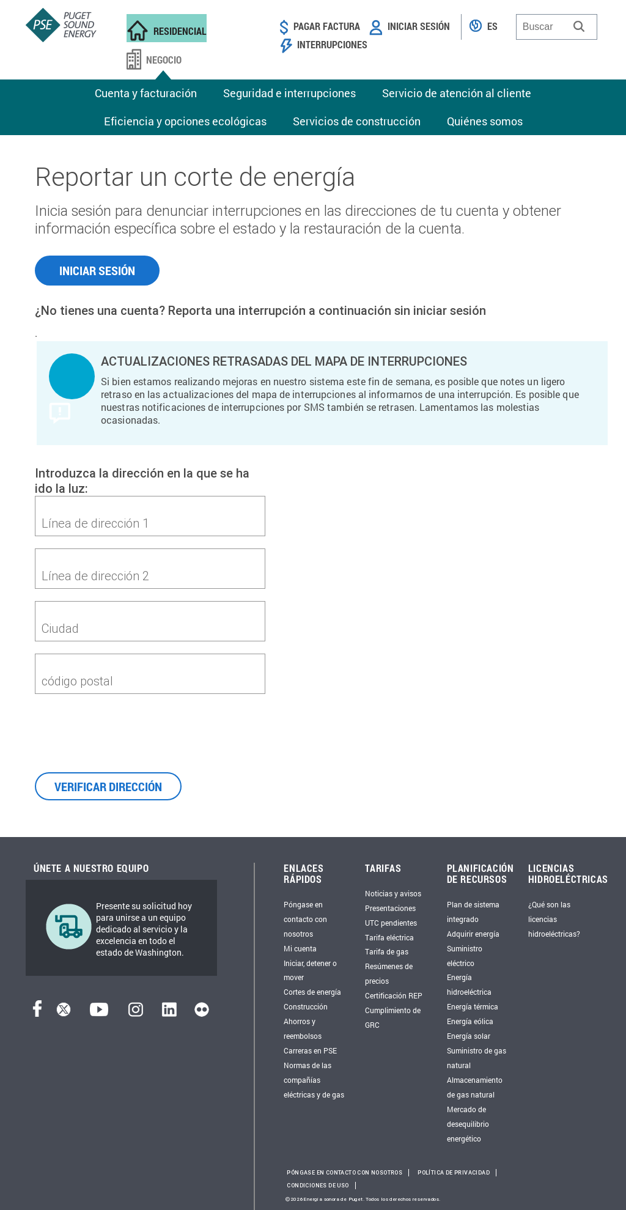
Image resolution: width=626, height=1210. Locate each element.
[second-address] (150, 575)
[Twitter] (63, 1012)
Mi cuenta (300, 948)
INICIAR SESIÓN (97, 270)
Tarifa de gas (386, 951)
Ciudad (60, 628)
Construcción (306, 1006)
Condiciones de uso (317, 1185)
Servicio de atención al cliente (456, 93)
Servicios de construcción (357, 121)
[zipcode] (150, 680)
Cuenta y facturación (146, 93)
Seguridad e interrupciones (289, 93)
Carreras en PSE (310, 1050)
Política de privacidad (454, 1172)
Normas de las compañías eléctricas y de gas (314, 1079)
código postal (77, 680)
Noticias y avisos (393, 893)
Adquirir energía (473, 934)
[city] (150, 628)
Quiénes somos (485, 121)
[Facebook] (37, 1012)
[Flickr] (201, 1012)
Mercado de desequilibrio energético (468, 1123)
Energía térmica (472, 1006)
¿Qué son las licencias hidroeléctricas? (554, 919)
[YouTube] (99, 1012)
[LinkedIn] (169, 1012)
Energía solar (468, 1036)
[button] (579, 26)
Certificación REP (393, 995)
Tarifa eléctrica (389, 937)
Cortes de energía (312, 992)
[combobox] (557, 27)
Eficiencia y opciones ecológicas (185, 121)
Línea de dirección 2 (95, 575)
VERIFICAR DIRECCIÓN (108, 786)
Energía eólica (470, 1021)
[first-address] (150, 523)
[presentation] (128, 730)
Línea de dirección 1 (95, 523)
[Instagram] (136, 1012)
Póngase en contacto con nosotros (305, 919)
